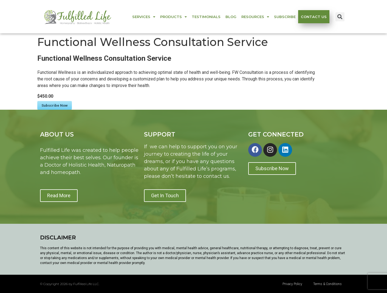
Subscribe (285, 16)
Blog (230, 16)
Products (173, 16)
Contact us (314, 16)
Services (143, 16)
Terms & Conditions (327, 284)
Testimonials (206, 16)
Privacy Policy (292, 284)
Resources (255, 16)
